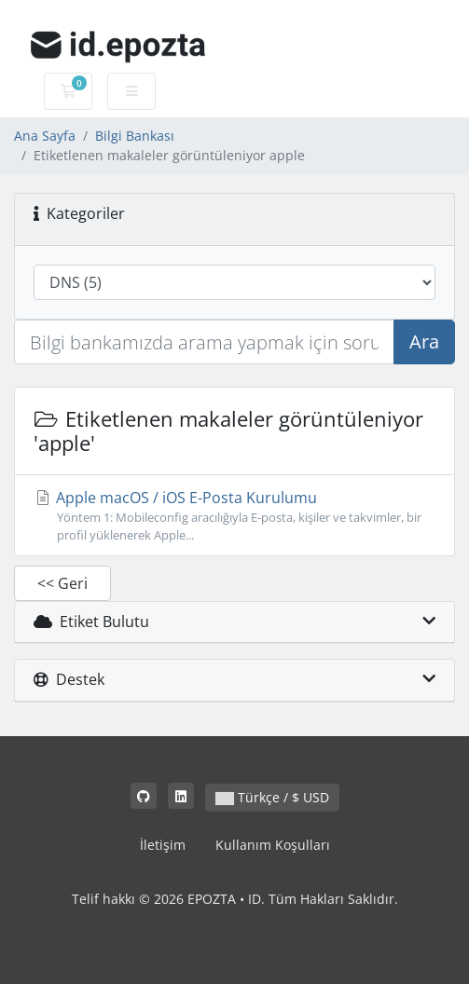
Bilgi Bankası (134, 135)
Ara (424, 341)
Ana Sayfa (45, 135)
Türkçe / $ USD (272, 797)
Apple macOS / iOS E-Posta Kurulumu (234, 515)
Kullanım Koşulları (272, 845)
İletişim (163, 845)
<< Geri (62, 583)
